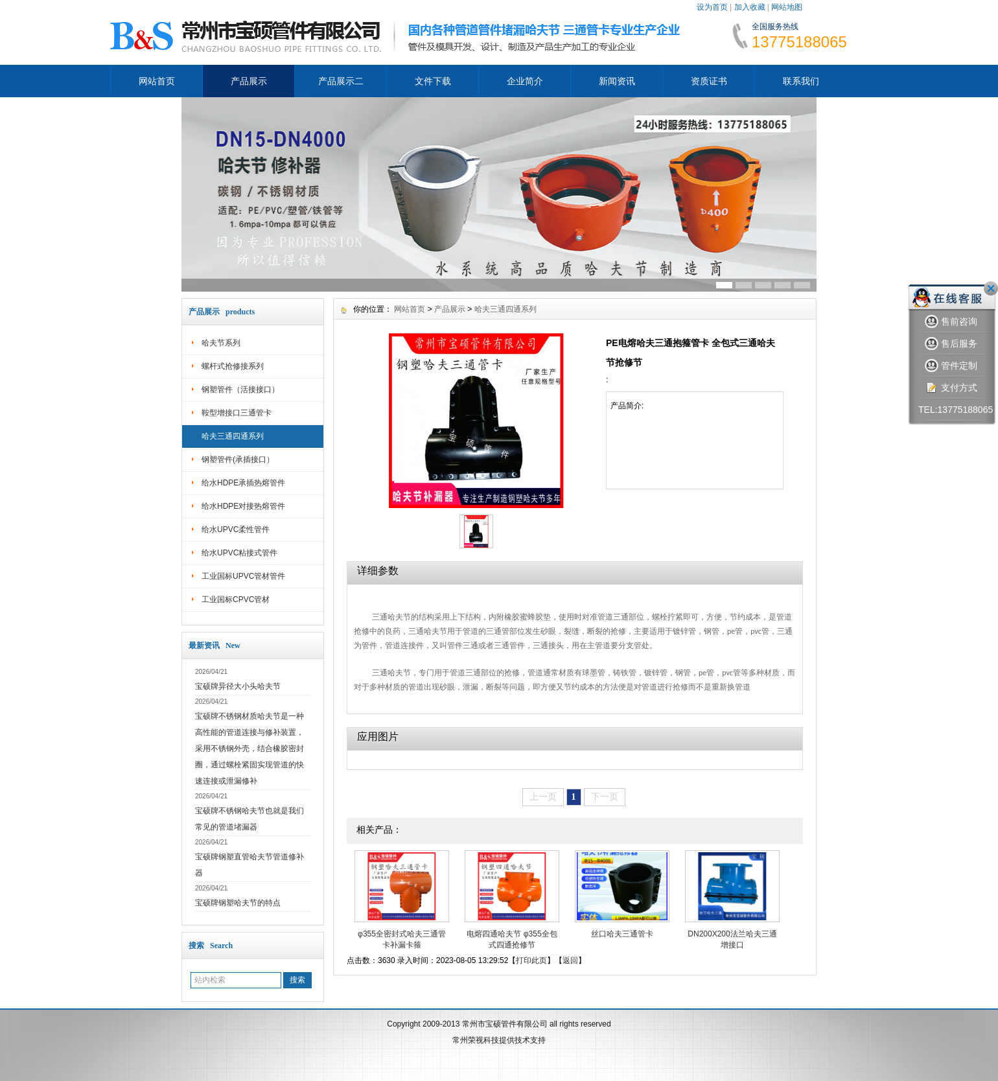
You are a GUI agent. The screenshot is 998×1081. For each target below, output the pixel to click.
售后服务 (951, 344)
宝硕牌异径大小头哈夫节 (238, 686)
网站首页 (157, 81)
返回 (570, 960)
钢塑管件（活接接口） (240, 389)
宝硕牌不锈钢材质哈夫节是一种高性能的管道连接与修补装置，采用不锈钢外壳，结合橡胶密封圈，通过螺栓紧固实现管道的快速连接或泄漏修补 (249, 748)
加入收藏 (749, 7)
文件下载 (433, 81)
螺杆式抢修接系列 (233, 366)
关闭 (991, 288)
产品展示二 (341, 81)
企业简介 (525, 81)
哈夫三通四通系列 (233, 436)
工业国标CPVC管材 (236, 599)
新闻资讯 (617, 81)
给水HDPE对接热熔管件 (243, 506)
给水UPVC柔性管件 (236, 529)
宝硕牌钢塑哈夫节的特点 (238, 902)
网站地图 (786, 7)
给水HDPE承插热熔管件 (243, 482)
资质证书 (709, 81)
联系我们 (801, 81)
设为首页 (712, 7)
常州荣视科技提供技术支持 (499, 1040)
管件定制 (951, 366)
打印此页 (531, 960)
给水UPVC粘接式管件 (239, 552)
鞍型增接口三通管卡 (237, 412)
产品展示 (249, 81)
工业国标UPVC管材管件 (243, 576)
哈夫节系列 (221, 342)
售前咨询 (951, 322)
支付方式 (951, 388)
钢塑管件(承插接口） (238, 459)
